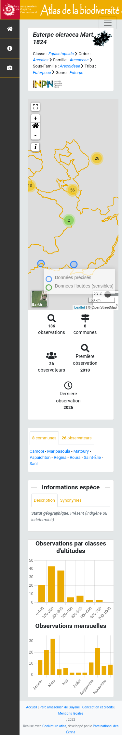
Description (44, 500)
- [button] (35, 135)
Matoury (81, 451)
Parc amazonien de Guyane (59, 707)
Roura (75, 457)
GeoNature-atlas (54, 726)
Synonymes (71, 500)
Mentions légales (71, 713)
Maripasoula (58, 451)
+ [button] (35, 118)
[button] (35, 127)
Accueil (31, 707)
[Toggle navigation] (108, 22)
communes (44, 437)
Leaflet (79, 307)
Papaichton (40, 457)
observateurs (76, 437)
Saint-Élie (92, 457)
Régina (60, 457)
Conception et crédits (98, 707)
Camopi (37, 451)
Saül (34, 463)
